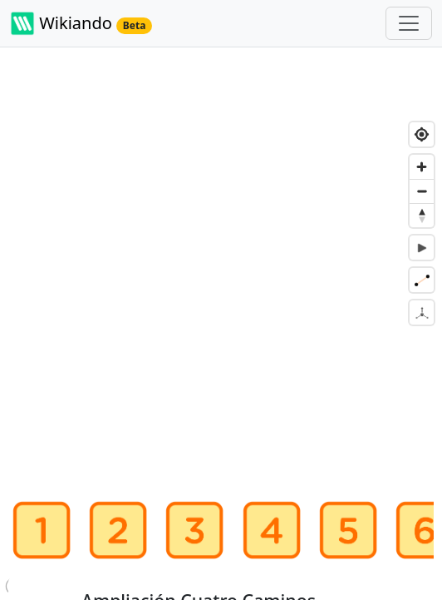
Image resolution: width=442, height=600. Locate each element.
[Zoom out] (422, 191)
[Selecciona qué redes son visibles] (422, 280)
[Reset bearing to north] (422, 215)
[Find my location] (422, 134)
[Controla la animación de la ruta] (422, 248)
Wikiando (81, 23)
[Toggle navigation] (409, 23)
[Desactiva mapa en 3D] (422, 312)
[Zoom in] (422, 167)
